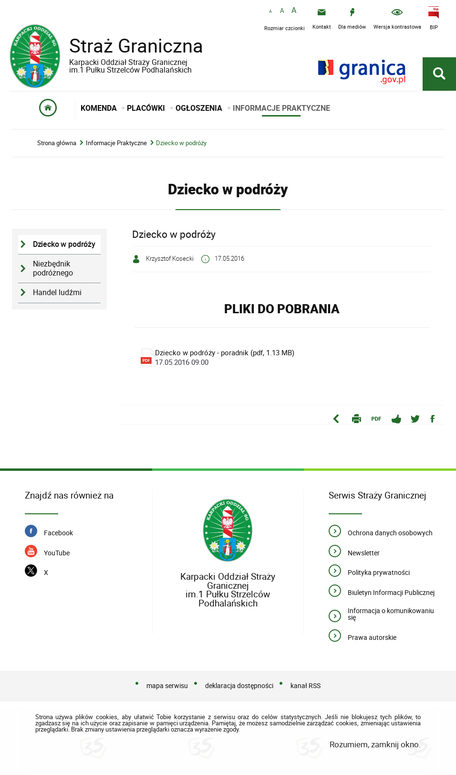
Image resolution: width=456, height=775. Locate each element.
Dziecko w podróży (181, 143)
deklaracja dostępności (239, 685)
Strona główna (56, 143)
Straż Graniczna (129, 52)
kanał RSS (305, 685)
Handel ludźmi (57, 292)
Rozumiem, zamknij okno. (375, 744)
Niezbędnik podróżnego (53, 268)
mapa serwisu (167, 685)
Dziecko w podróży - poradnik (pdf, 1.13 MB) (282, 357)
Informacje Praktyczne (116, 143)
